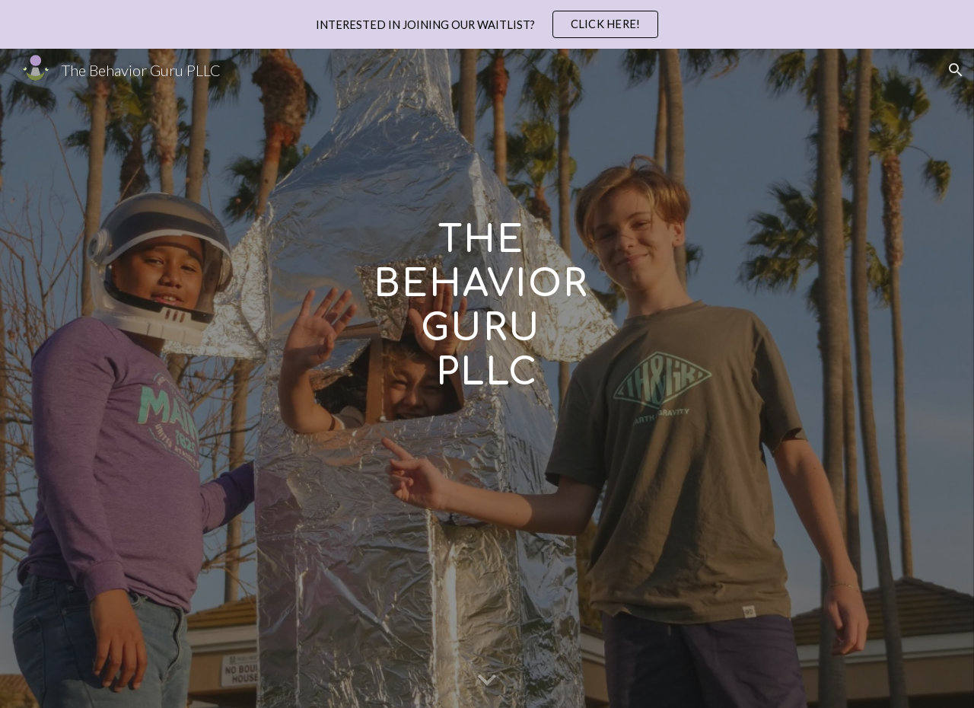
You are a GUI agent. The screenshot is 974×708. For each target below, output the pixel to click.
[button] (955, 70)
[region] (487, 24)
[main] (487, 378)
